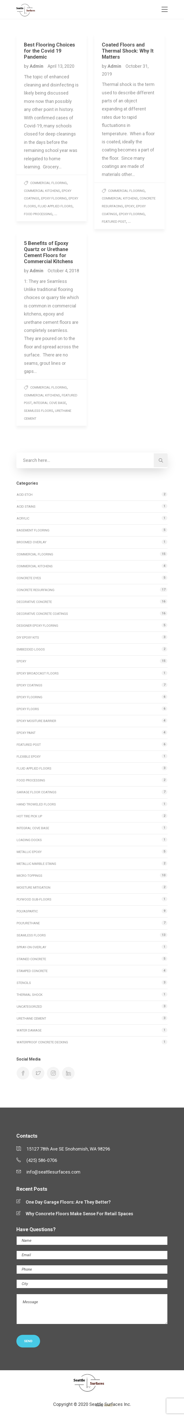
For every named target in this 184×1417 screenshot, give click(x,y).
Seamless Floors (38, 411)
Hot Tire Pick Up (29, 816)
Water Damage (29, 1030)
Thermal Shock (30, 995)
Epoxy (129, 206)
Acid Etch (25, 495)
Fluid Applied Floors (55, 206)
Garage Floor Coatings (36, 792)
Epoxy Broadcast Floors (38, 673)
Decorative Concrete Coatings (42, 614)
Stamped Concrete (32, 971)
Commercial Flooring (48, 183)
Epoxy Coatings (29, 685)
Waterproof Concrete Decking (42, 1042)
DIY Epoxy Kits (28, 637)
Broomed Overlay (31, 542)
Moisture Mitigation (33, 887)
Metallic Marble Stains (36, 864)
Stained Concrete (31, 959)
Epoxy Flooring (54, 198)
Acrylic (23, 518)
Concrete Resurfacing (35, 590)
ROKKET (108, 1405)
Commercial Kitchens (42, 191)
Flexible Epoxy (29, 756)
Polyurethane (28, 923)
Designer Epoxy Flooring (37, 625)
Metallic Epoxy (29, 852)
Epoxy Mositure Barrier (36, 721)
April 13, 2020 (61, 66)
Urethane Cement (31, 1018)
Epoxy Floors (28, 709)
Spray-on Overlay (31, 947)
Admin (37, 66)
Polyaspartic (27, 911)
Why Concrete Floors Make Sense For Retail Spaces (79, 1213)
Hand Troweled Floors (36, 804)
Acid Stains (26, 506)
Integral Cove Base (50, 403)
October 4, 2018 (63, 270)
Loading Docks (29, 840)
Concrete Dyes (29, 578)
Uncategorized (29, 1006)
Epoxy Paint (26, 733)
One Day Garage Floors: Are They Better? (68, 1202)
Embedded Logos (31, 649)
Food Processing (38, 214)
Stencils (24, 983)
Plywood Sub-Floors (34, 899)
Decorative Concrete (34, 602)
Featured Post (114, 221)
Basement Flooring (33, 530)
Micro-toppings (29, 876)
